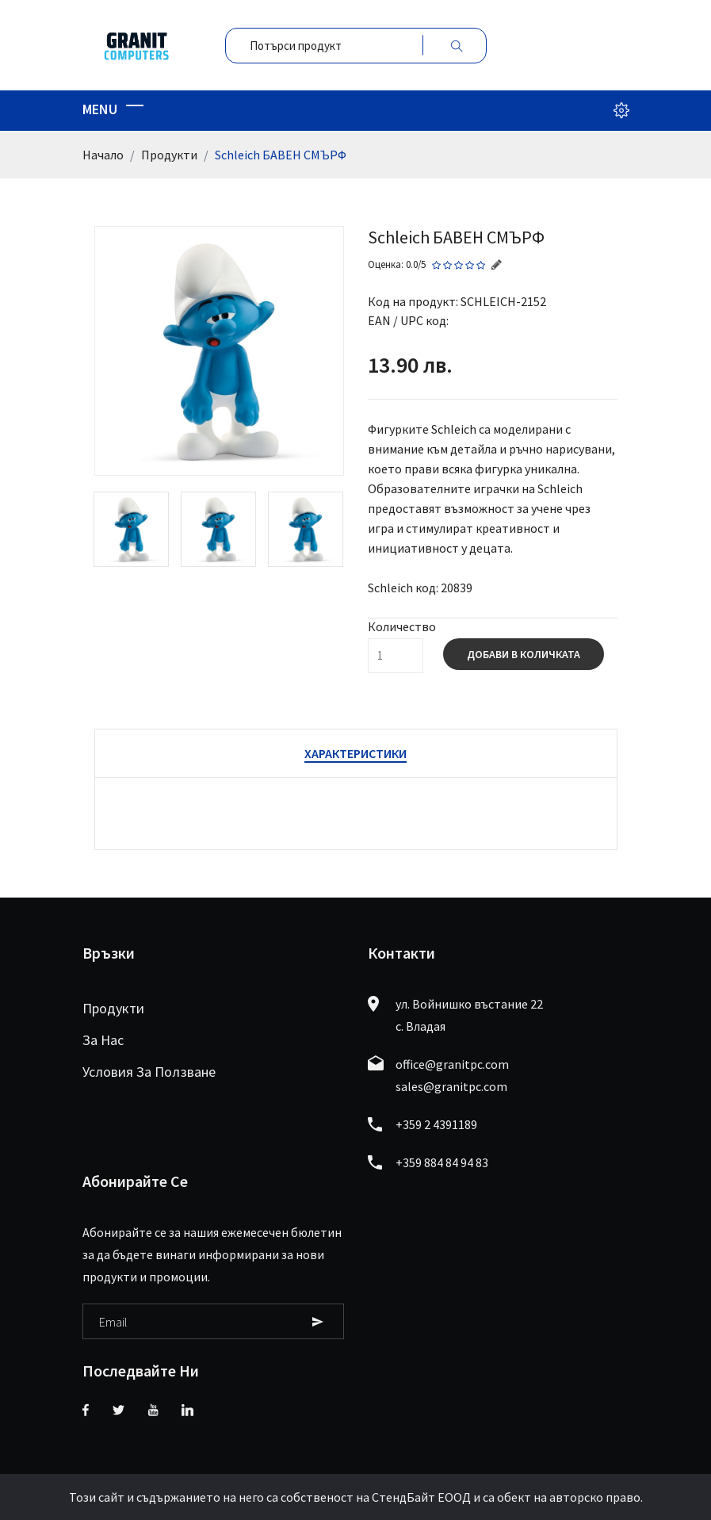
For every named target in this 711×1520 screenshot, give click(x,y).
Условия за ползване (149, 1071)
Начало (103, 155)
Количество (402, 626)
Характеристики (355, 753)
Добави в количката (523, 654)
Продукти (169, 155)
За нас (103, 1040)
